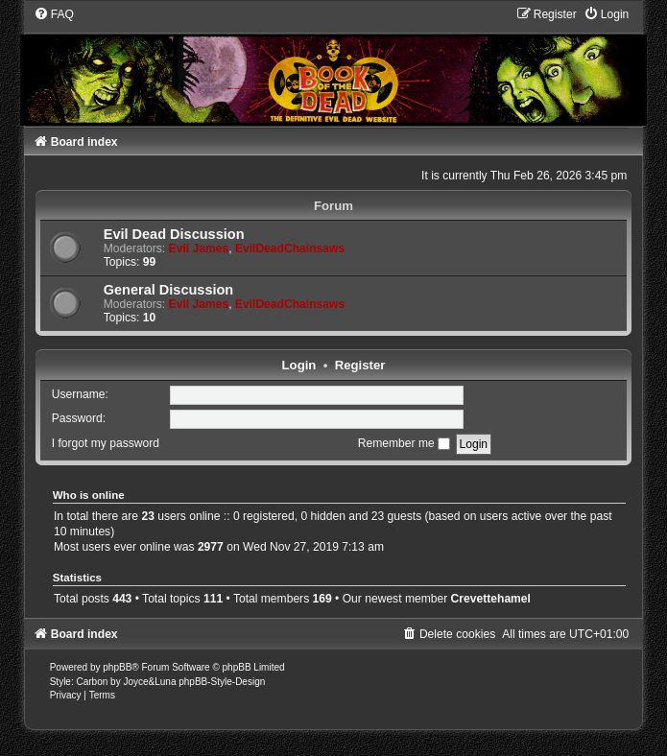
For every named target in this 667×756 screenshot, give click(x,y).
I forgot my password (105, 443)
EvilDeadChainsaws (290, 248)
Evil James (199, 248)
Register (360, 365)
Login (299, 365)
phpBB (117, 667)
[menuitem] (54, 14)
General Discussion (169, 289)
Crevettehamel (491, 598)
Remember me (404, 443)
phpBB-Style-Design (222, 681)
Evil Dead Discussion (174, 234)
